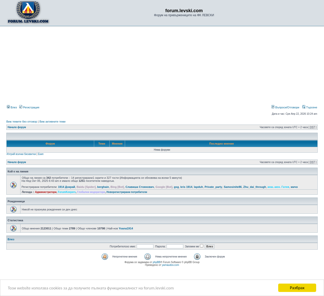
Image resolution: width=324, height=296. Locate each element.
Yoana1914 (126, 228)
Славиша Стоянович (140, 186)
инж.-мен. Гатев (278, 186)
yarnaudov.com (170, 265)
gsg (176, 186)
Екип (41, 154)
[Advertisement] (162, 66)
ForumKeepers (67, 192)
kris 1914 (186, 186)
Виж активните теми (52, 121)
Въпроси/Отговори (285, 107)
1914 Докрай (66, 186)
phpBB (156, 262)
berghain (103, 186)
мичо (294, 186)
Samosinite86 (233, 186)
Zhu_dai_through (254, 186)
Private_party (213, 186)
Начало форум (17, 127)
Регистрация (29, 107)
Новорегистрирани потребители (127, 192)
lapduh (198, 186)
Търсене (309, 107)
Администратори (45, 192)
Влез (12, 107)
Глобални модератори (91, 192)
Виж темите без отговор (21, 121)
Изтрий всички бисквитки (21, 154)
